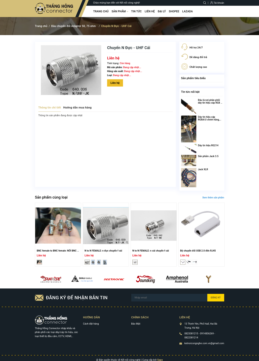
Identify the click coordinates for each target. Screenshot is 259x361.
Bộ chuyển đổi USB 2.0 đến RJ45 (198, 250)
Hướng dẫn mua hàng (77, 107)
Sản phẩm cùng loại (51, 197)
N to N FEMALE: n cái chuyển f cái (150, 250)
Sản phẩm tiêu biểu (193, 78)
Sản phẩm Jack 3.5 (208, 156)
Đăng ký (216, 297)
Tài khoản (217, 3)
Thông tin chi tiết (49, 107)
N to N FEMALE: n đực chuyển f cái (103, 250)
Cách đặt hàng (91, 323)
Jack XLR (203, 169)
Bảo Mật (135, 323)
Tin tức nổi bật (190, 91)
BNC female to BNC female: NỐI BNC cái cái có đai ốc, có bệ (69, 250)
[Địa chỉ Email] (177, 297)
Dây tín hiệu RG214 (208, 145)
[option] (58, 235)
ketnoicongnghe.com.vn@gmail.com (204, 343)
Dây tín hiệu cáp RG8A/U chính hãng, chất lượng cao (209, 120)
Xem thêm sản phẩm (213, 197)
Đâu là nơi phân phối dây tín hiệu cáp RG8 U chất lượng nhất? (210, 103)
